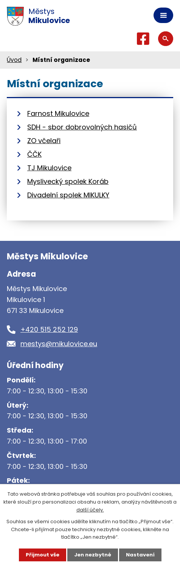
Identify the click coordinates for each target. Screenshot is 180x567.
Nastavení (140, 554)
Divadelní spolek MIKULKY (68, 195)
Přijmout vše (42, 554)
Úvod (14, 60)
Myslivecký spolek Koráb (68, 181)
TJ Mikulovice (49, 168)
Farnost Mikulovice (58, 113)
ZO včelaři (44, 140)
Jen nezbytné (92, 554)
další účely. (90, 509)
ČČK (34, 154)
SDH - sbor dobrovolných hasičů (82, 127)
